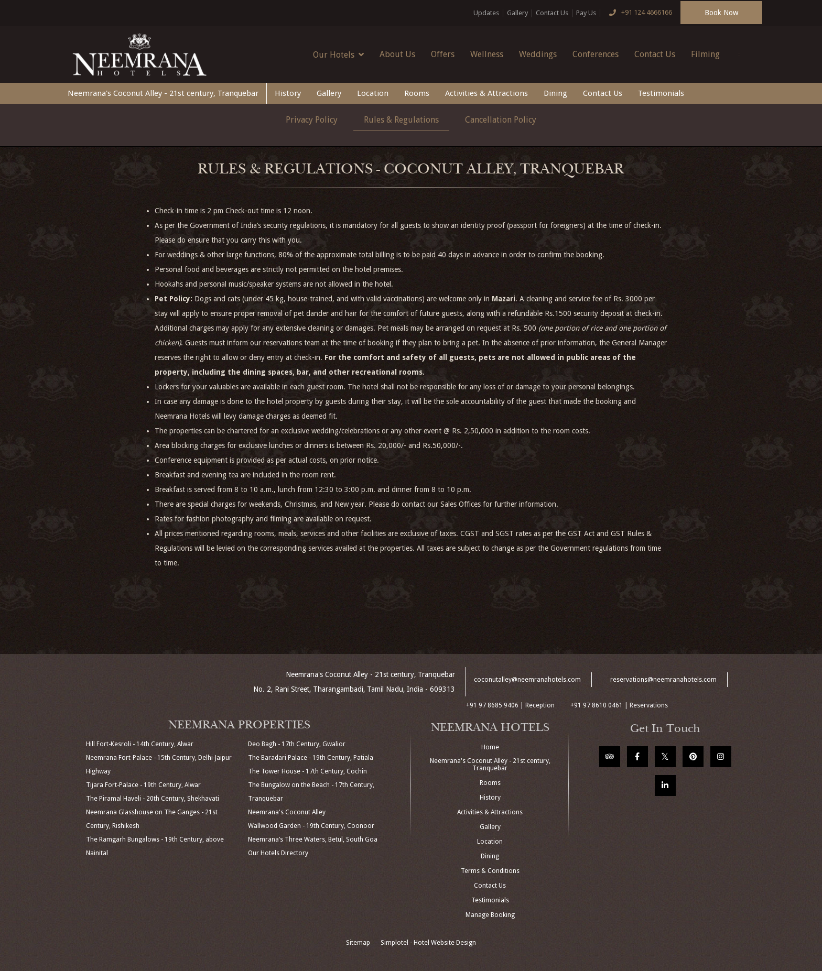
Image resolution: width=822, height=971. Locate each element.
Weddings (538, 54)
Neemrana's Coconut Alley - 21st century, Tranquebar (163, 93)
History (288, 93)
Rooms (416, 93)
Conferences (595, 54)
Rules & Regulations (401, 120)
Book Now (721, 12)
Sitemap (358, 942)
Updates (486, 13)
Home (490, 747)
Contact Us (552, 13)
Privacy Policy (312, 120)
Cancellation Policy (500, 120)
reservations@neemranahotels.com (663, 679)
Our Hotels (338, 54)
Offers (443, 54)
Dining (555, 93)
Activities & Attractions (486, 93)
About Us (397, 54)
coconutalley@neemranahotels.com (527, 679)
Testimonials (661, 93)
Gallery (517, 13)
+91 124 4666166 (638, 13)
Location (372, 93)
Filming (705, 54)
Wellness (486, 54)
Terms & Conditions (490, 871)
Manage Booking (490, 915)
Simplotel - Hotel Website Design (428, 942)
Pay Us (586, 13)
